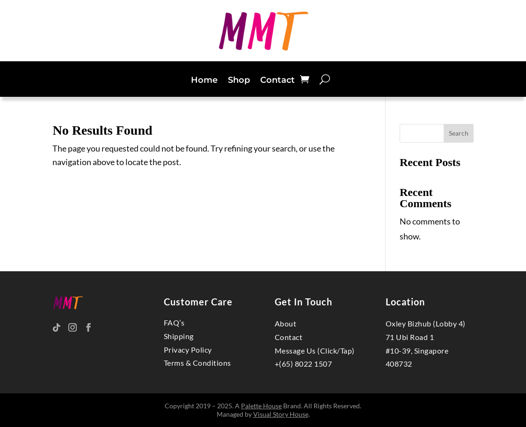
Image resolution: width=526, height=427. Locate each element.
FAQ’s (174, 322)
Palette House (261, 406)
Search (458, 133)
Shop (239, 81)
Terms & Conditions (197, 362)
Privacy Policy (188, 349)
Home (204, 81)
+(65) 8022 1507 (303, 363)
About (286, 323)
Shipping (179, 336)
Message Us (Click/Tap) (315, 350)
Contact (277, 81)
